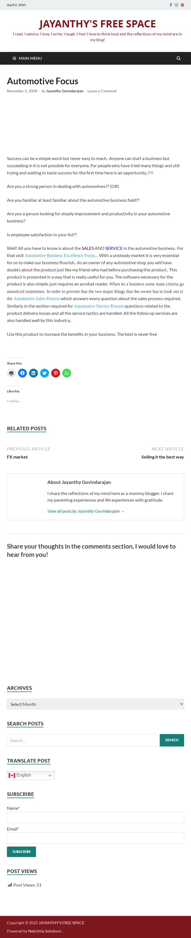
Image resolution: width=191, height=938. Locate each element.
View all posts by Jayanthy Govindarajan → (86, 510)
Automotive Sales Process (37, 298)
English (20, 775)
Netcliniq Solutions (44, 931)
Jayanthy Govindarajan (64, 91)
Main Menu (30, 58)
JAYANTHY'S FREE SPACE (98, 23)
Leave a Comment (102, 91)
